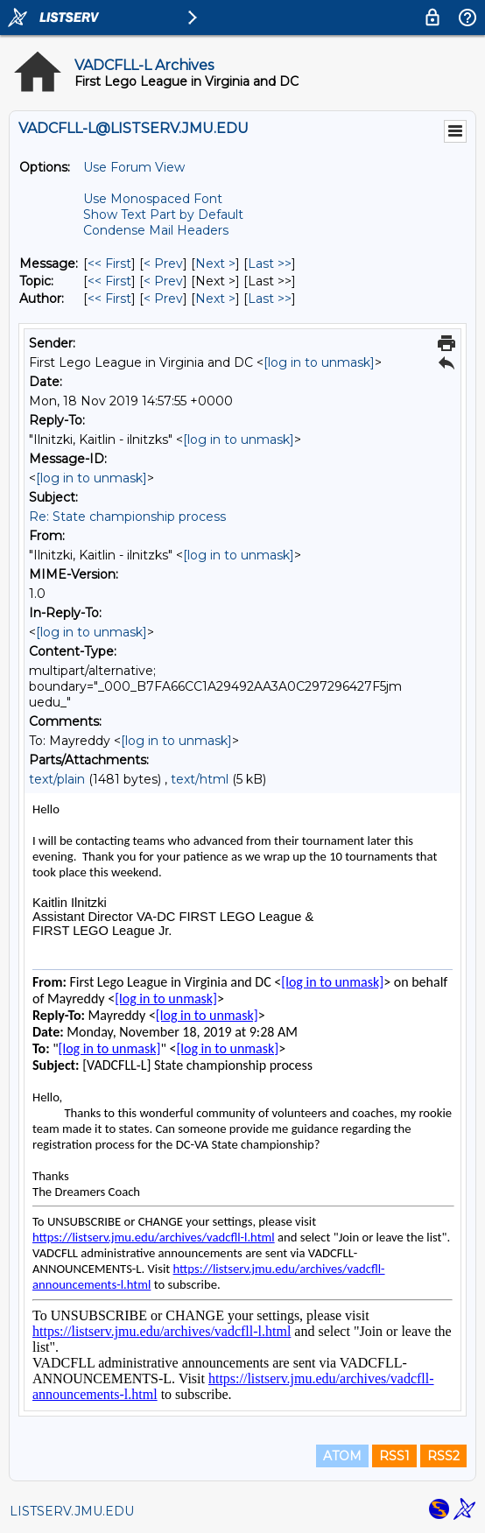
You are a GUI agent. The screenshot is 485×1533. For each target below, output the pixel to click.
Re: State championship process (127, 516)
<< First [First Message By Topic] (109, 281)
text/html (199, 779)
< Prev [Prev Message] (163, 263)
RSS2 (443, 1456)
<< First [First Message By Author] (109, 298)
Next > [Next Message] (215, 263)
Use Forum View (134, 167)
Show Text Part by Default (163, 214)
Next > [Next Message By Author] (215, 298)
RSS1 (394, 1456)
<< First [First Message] (109, 263)
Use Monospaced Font (152, 199)
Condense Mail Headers (155, 230)
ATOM (342, 1456)
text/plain (57, 779)
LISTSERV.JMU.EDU (72, 1511)
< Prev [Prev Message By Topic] (163, 281)
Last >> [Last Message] (270, 263)
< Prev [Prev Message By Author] (163, 298)
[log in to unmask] (319, 362)
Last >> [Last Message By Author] (270, 298)
